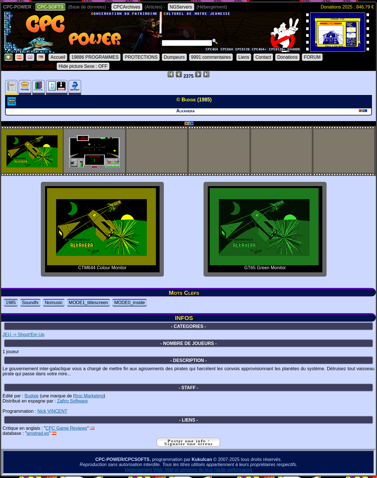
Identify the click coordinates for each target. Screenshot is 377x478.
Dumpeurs (174, 57)
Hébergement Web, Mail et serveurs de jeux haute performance (189, 469)
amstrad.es (38, 433)
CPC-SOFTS (50, 7)
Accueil (57, 57)
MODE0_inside (129, 302)
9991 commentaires (211, 57)
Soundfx (30, 302)
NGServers (181, 7)
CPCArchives (126, 7)
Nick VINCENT (52, 411)
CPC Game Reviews (66, 428)
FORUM (312, 57)
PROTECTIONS (141, 57)
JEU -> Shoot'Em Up (24, 334)
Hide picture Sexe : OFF (83, 66)
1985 (11, 302)
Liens (243, 57)
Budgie (31, 395)
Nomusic (53, 302)
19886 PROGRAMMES (94, 57)
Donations (287, 57)
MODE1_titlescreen (88, 302)
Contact (263, 57)
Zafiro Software (72, 401)
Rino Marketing (88, 395)
